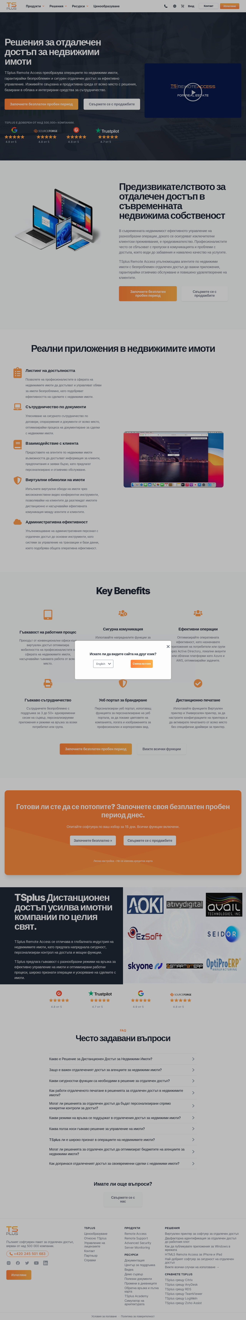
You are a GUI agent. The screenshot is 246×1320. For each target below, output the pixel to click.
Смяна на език (142, 663)
